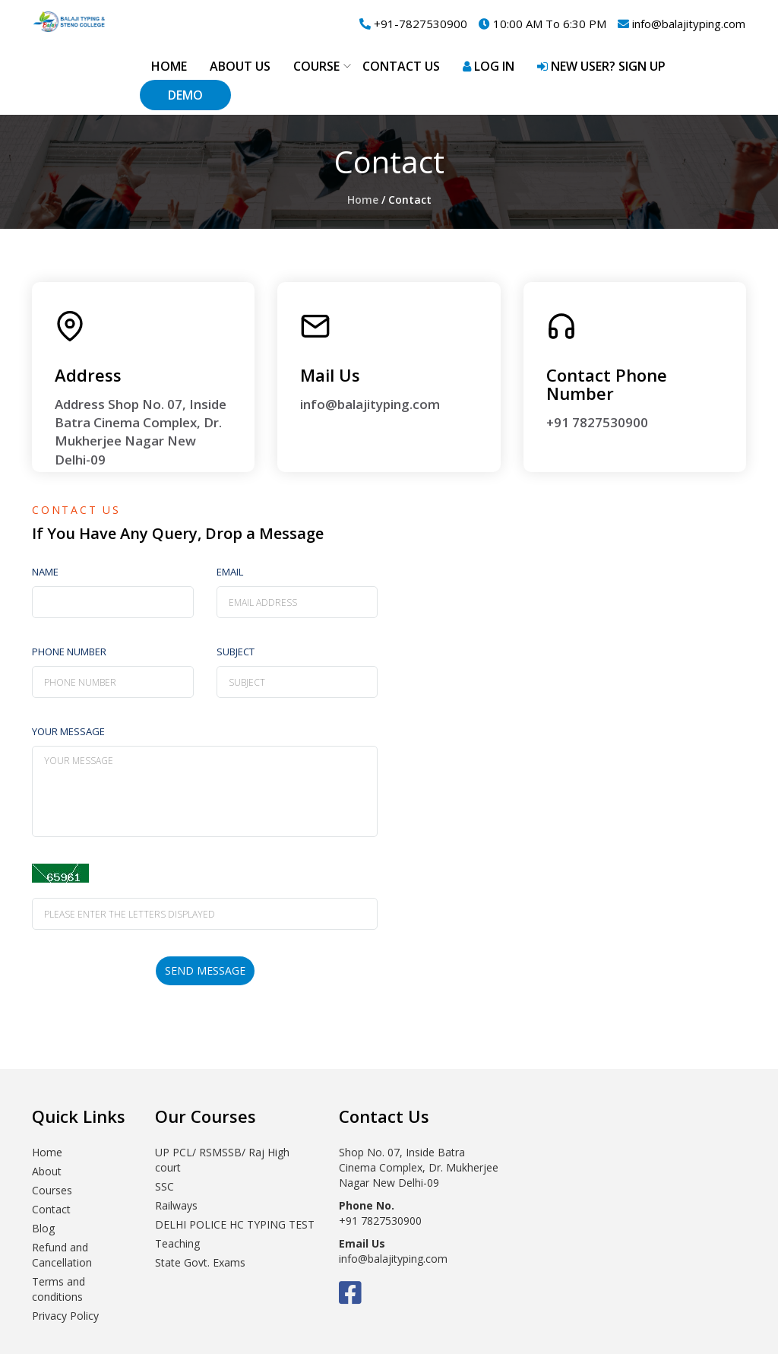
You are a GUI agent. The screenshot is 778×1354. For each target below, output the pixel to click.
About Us (240, 66)
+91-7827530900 (413, 23)
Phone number (69, 651)
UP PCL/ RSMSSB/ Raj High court (222, 1160)
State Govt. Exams (200, 1262)
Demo (185, 95)
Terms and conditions (58, 1289)
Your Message (68, 731)
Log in (488, 66)
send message (205, 970)
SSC (164, 1186)
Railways (176, 1205)
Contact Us (401, 66)
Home (169, 66)
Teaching (177, 1243)
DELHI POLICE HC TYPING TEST (235, 1224)
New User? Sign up (601, 66)
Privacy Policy (65, 1315)
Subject (236, 651)
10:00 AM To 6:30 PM (542, 23)
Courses (52, 1190)
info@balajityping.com (681, 23)
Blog (43, 1228)
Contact (51, 1209)
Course (316, 66)
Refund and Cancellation (62, 1255)
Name (45, 572)
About (47, 1171)
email (230, 572)
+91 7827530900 (597, 422)
